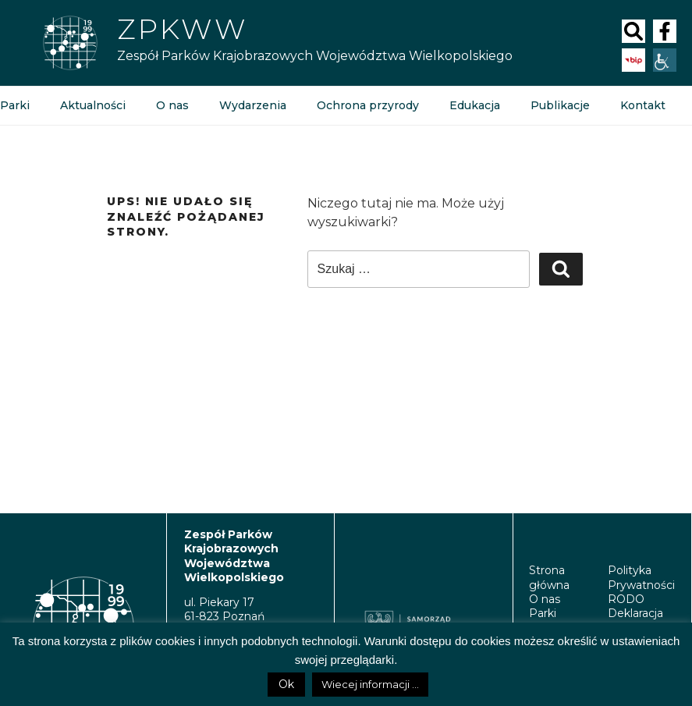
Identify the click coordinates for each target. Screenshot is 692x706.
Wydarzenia (252, 105)
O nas (172, 105)
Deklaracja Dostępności (642, 620)
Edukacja (474, 105)
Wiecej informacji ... (370, 684)
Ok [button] (286, 684)
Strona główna (549, 577)
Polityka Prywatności (641, 577)
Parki (542, 613)
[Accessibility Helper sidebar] (664, 60)
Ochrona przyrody (368, 105)
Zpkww (182, 29)
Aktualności (93, 105)
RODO (626, 599)
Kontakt (642, 105)
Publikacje (559, 105)
